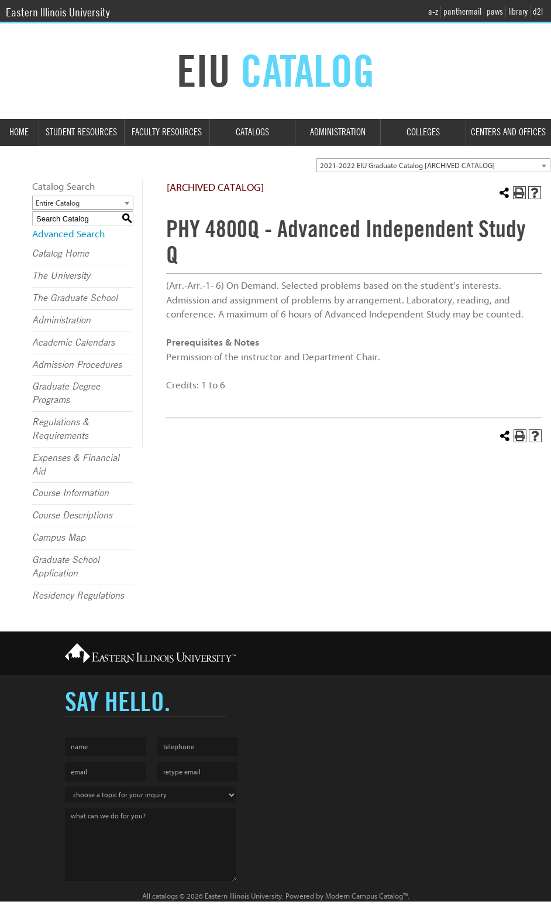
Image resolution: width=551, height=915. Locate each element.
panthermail (462, 11)
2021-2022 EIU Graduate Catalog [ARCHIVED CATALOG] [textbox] (407, 165)
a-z (433, 11)
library (518, 11)
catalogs (165, 896)
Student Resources (81, 132)
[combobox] (433, 165)
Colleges (423, 132)
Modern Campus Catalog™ (366, 896)
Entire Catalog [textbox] (58, 203)
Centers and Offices (508, 132)
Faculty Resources (167, 132)
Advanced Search (68, 234)
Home (19, 132)
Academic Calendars (73, 343)
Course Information (70, 493)
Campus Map (58, 538)
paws (495, 11)
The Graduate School (75, 298)
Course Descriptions (72, 515)
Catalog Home (60, 254)
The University (61, 276)
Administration (338, 132)
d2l (538, 11)
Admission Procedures (77, 365)
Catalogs (252, 132)
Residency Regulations (78, 596)
